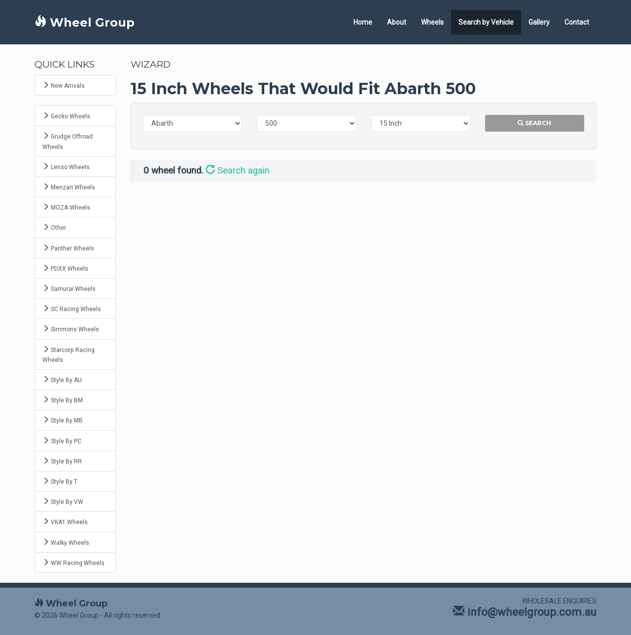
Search (534, 123)
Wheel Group (85, 22)
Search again (238, 170)
